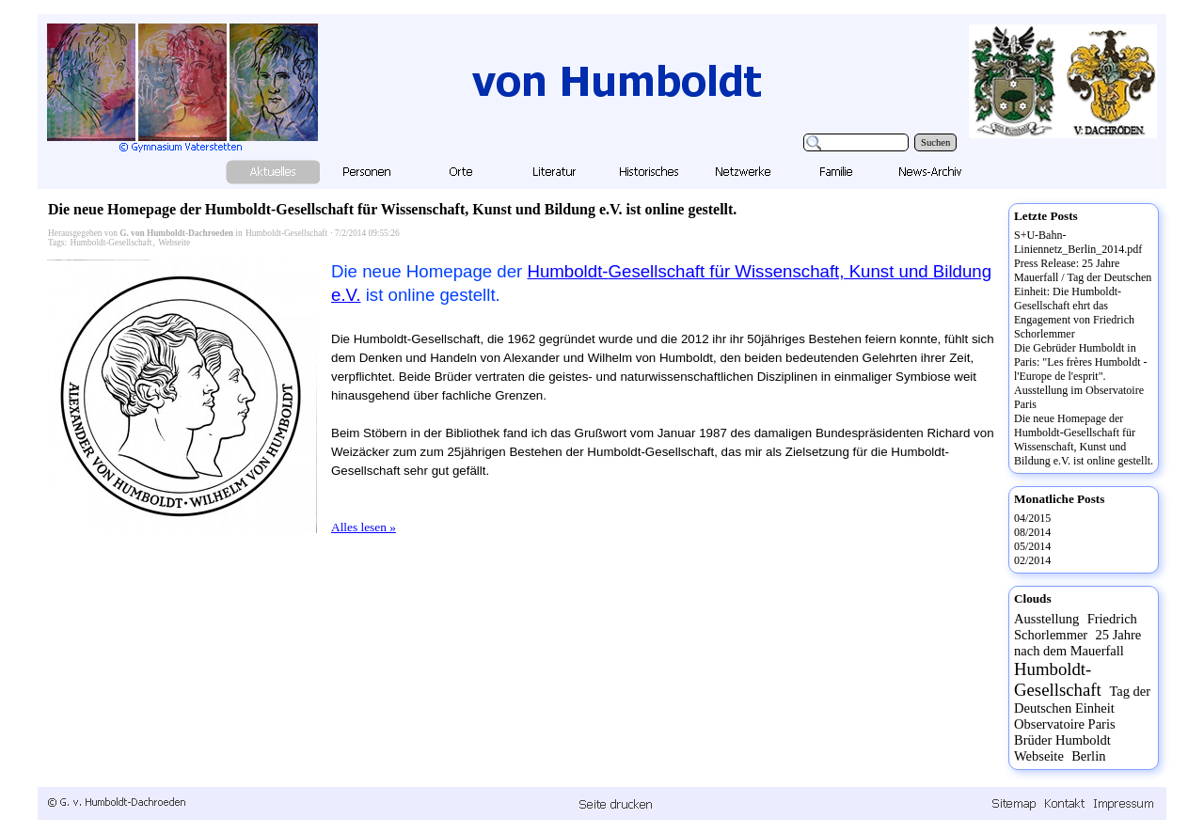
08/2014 (1032, 532)
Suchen (935, 142)
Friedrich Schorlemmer (1075, 626)
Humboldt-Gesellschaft (286, 233)
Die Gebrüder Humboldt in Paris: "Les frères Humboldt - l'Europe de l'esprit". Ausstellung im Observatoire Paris (1081, 376)
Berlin (1088, 755)
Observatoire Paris (1065, 724)
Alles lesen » (363, 527)
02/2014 (1032, 560)
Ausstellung (1046, 618)
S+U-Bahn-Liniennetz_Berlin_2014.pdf (1078, 242)
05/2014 (1032, 546)
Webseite (174, 242)
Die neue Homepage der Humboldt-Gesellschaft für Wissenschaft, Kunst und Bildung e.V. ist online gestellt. (392, 209)
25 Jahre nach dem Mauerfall (1077, 642)
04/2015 (1032, 518)
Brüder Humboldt (1062, 739)
